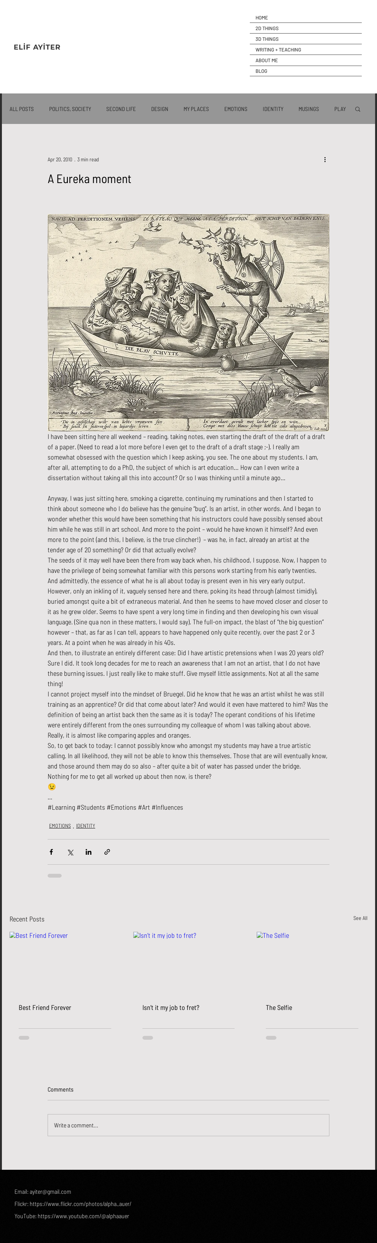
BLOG (261, 71)
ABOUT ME (267, 60)
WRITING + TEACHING (278, 50)
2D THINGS (267, 28)
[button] (357, 109)
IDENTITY (273, 108)
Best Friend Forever (45, 1007)
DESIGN (159, 108)
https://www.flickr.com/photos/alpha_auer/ (80, 1203)
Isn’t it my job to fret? (170, 1007)
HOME (262, 17)
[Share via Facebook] (51, 851)
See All (360, 918)
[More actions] (324, 159)
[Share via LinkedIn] (88, 851)
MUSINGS (309, 108)
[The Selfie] (312, 963)
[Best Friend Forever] (65, 963)
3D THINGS (267, 39)
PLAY (340, 108)
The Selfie (279, 1007)
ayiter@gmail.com (50, 1191)
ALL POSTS (22, 108)
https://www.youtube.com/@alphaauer (83, 1215)
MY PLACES (196, 108)
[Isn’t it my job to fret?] (188, 963)
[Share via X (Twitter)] (69, 851)
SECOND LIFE (121, 108)
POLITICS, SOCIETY (70, 108)
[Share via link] (107, 851)
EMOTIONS (236, 108)
